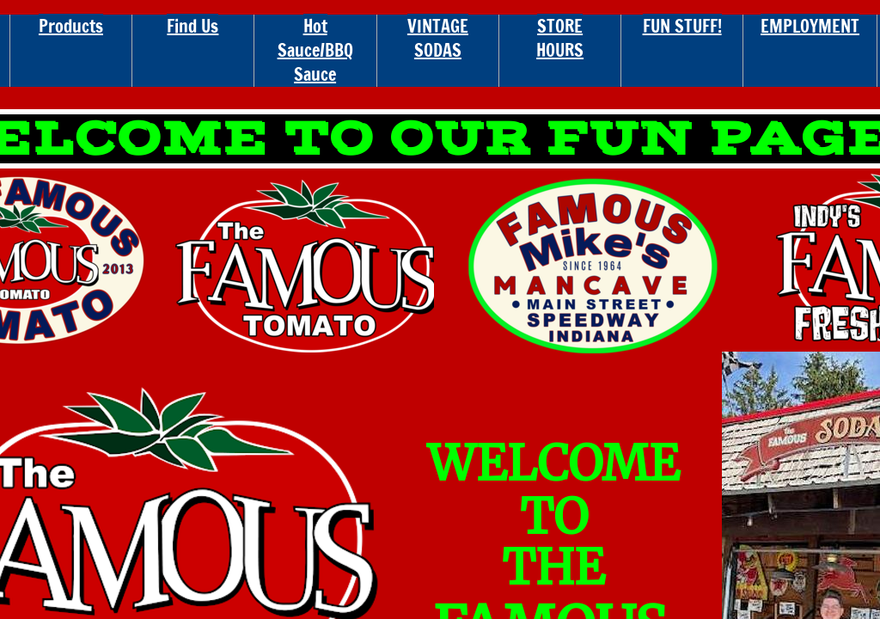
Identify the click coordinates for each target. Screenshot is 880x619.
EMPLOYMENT (810, 26)
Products (71, 26)
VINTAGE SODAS (437, 38)
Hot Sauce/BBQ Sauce (315, 50)
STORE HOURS (560, 38)
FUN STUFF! (682, 26)
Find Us (192, 26)
